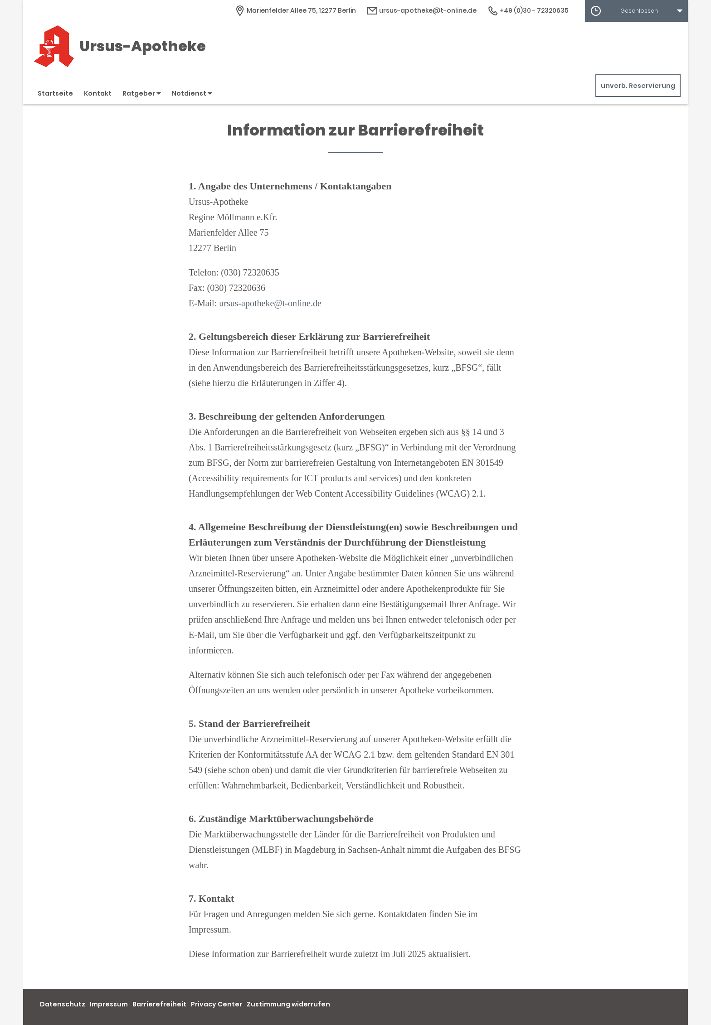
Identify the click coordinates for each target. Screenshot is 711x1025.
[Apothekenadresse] (295, 10)
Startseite (55, 93)
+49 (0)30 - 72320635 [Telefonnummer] (528, 10)
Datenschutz (62, 1004)
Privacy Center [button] (216, 1004)
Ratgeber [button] (141, 93)
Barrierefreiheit (159, 1004)
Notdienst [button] (192, 93)
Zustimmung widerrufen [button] (288, 1004)
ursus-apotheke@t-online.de (270, 303)
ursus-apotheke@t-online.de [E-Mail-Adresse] (422, 10)
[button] (636, 11)
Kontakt (98, 93)
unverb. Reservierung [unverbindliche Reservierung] (638, 85)
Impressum (109, 1004)
